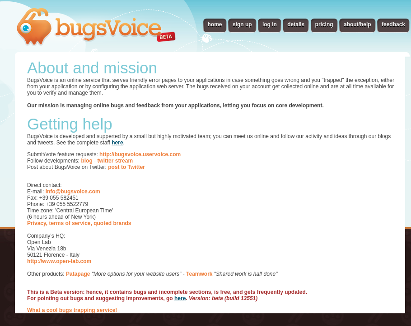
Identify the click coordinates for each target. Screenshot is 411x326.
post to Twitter (126, 167)
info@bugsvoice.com (73, 191)
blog (86, 161)
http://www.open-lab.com (59, 261)
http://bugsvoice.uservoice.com (140, 154)
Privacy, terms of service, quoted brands (79, 223)
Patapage (78, 274)
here (117, 142)
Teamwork (199, 274)
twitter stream (115, 161)
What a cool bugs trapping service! (72, 310)
